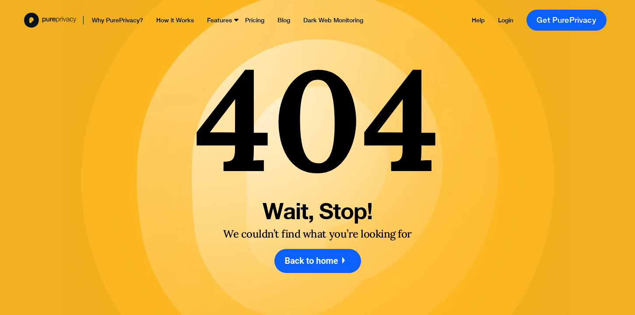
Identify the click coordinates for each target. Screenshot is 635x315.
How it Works (175, 20)
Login (505, 20)
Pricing (254, 20)
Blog (283, 20)
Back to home (318, 261)
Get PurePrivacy (566, 19)
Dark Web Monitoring (333, 20)
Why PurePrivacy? (117, 20)
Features (219, 20)
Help (478, 20)
